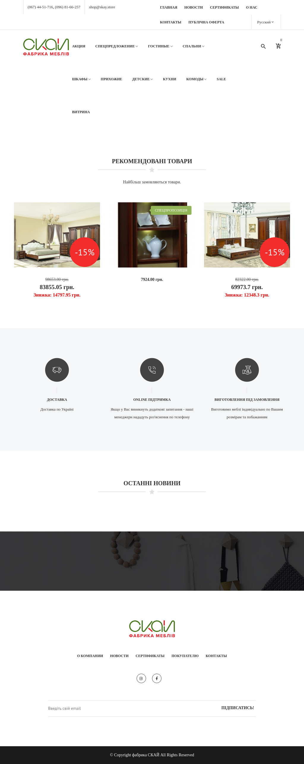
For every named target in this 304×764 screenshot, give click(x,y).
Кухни (169, 79)
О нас (251, 7)
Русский (265, 22)
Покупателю (185, 656)
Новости (193, 7)
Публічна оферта (206, 22)
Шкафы (81, 79)
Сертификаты (224, 7)
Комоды (196, 79)
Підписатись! (237, 708)
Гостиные (160, 46)
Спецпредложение (116, 46)
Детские (142, 79)
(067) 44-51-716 (40, 7)
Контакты (170, 22)
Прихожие (111, 79)
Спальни (193, 46)
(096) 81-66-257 (67, 7)
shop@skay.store (102, 7)
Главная (168, 7)
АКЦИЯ (79, 46)
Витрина (81, 112)
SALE (221, 79)
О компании (90, 656)
